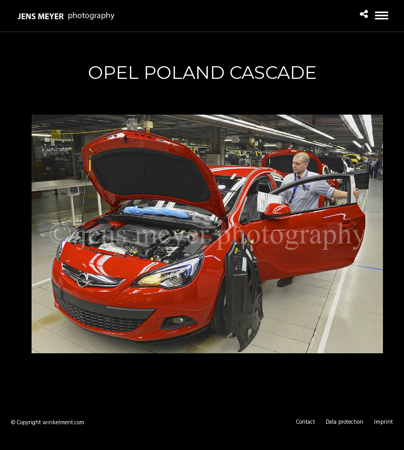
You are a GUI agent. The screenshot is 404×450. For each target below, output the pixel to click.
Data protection (344, 422)
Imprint (383, 422)
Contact (305, 422)
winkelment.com (63, 422)
